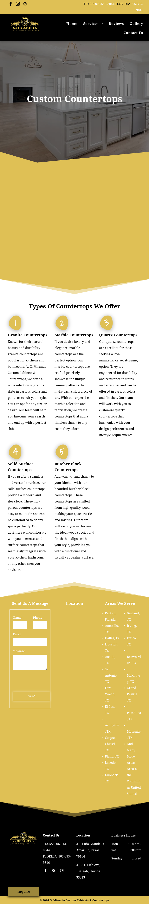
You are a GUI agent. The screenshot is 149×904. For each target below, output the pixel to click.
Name (17, 617)
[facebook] (11, 4)
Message (19, 651)
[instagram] (18, 4)
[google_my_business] (25, 4)
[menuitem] (71, 23)
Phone (37, 617)
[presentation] (42, 680)
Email (17, 634)
